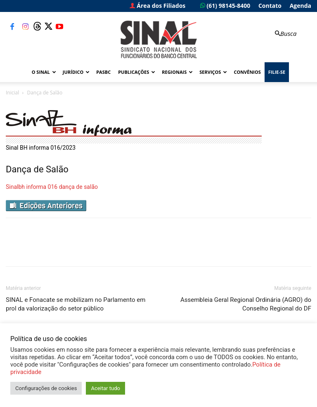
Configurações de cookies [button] (46, 388)
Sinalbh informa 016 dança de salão (52, 187)
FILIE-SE (276, 72)
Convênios (247, 72)
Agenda (300, 5)
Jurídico (76, 72)
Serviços (213, 72)
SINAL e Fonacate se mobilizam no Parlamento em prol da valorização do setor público (75, 304)
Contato (270, 5)
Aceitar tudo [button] (105, 388)
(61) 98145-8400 (225, 5)
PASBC (103, 72)
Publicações (136, 72)
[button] (285, 34)
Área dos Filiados (158, 5)
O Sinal (44, 72)
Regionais (177, 72)
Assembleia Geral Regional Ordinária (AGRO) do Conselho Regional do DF (245, 304)
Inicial (12, 92)
